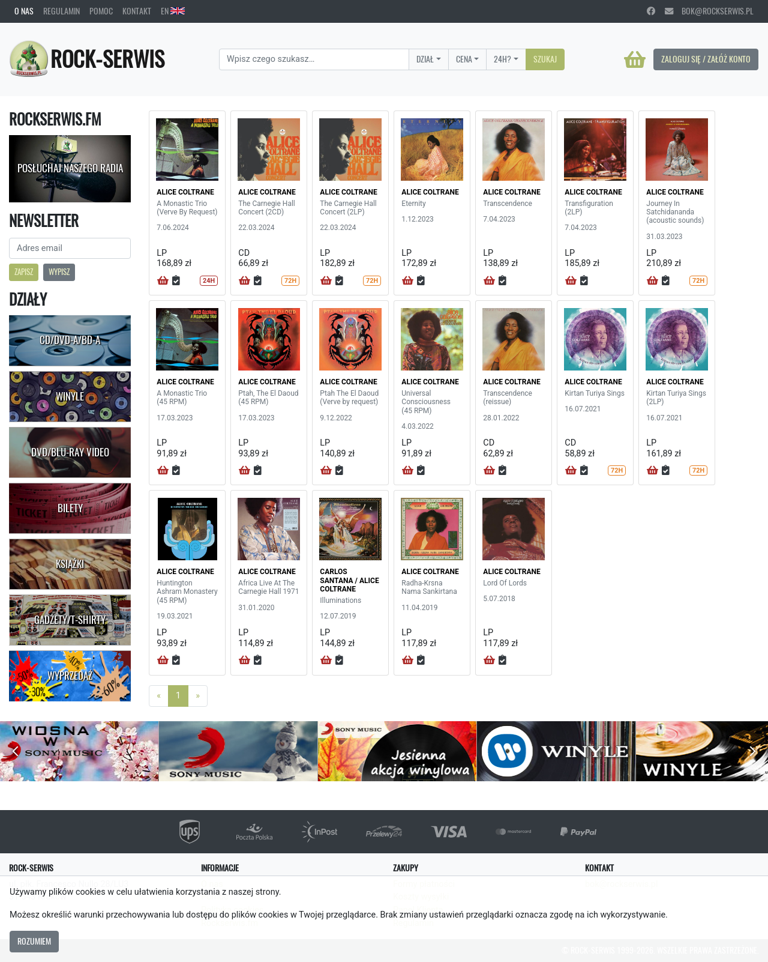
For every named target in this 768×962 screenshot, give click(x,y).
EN (173, 11)
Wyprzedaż (69, 675)
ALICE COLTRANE (185, 192)
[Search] (314, 59)
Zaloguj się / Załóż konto (706, 59)
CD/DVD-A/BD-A (70, 340)
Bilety (70, 508)
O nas (24, 11)
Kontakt (136, 11)
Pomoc (101, 11)
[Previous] (159, 696)
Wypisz (59, 272)
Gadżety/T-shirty (70, 620)
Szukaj (545, 59)
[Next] (198, 696)
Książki (70, 564)
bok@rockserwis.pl (709, 11)
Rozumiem (34, 941)
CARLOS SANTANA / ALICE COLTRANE (349, 580)
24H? (502, 59)
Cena (464, 59)
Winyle (70, 396)
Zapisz (23, 272)
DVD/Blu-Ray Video (70, 452)
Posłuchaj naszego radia (70, 168)
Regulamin (61, 11)
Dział (425, 59)
